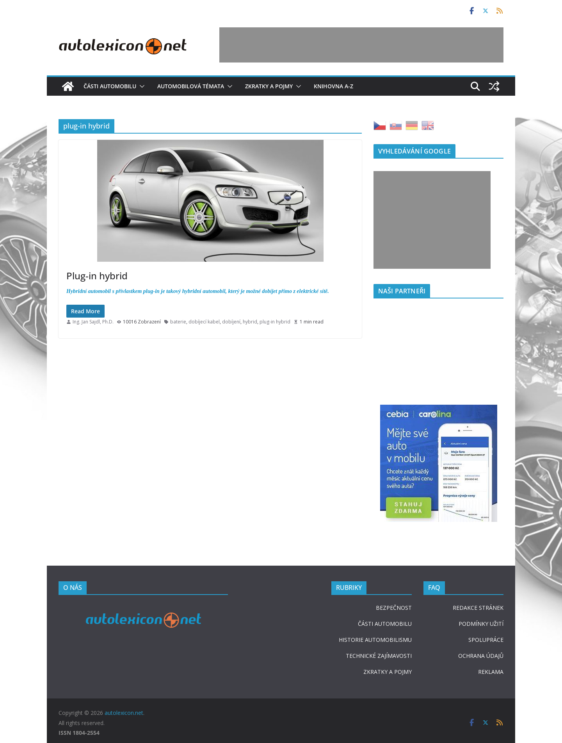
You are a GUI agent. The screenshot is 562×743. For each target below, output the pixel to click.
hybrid (250, 321)
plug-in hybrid (275, 321)
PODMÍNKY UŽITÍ (481, 623)
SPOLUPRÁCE (485, 639)
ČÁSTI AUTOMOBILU (385, 623)
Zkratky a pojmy (269, 86)
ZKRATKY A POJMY (387, 671)
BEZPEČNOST (394, 607)
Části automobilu (110, 86)
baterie (178, 321)
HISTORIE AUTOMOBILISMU (375, 639)
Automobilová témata (190, 86)
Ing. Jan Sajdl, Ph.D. (93, 321)
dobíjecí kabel (204, 321)
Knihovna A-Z (333, 86)
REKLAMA (490, 671)
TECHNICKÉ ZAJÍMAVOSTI (379, 655)
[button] (140, 86)
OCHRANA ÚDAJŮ (480, 655)
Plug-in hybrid (97, 275)
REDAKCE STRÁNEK (478, 607)
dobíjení (231, 321)
